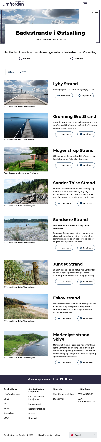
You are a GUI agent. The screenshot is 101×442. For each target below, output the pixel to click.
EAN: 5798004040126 (86, 402)
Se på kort (85, 97)
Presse (32, 415)
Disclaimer (58, 400)
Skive (7, 400)
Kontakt (33, 420)
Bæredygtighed (37, 410)
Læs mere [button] (63, 97)
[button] (62, 3)
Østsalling (9, 415)
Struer (7, 419)
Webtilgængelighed (64, 396)
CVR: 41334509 (85, 396)
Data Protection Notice (49, 437)
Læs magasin (36, 406)
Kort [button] (23, 73)
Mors (6, 410)
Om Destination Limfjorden (37, 399)
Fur (6, 405)
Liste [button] (11, 74)
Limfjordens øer (12, 396)
